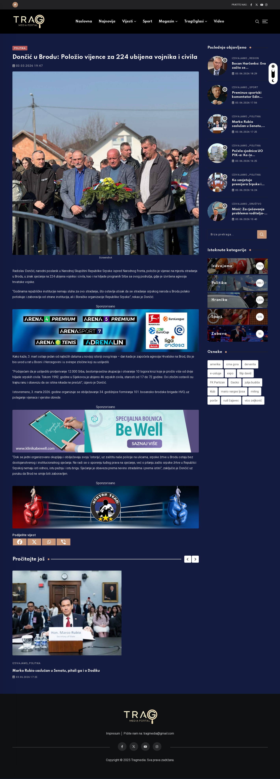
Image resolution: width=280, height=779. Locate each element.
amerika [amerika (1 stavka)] (215, 364)
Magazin (166, 21)
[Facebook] (20, 542)
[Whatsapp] (49, 542)
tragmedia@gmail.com (158, 734)
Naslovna (83, 21)
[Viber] (63, 542)
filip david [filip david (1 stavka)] (245, 373)
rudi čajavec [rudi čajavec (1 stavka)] (231, 400)
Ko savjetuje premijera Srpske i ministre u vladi (246, 184)
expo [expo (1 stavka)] (230, 373)
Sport (147, 21)
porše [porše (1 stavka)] (214, 400)
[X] (34, 542)
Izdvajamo (20, 663)
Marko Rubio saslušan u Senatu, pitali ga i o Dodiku (56, 671)
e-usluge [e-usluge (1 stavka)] (215, 373)
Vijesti (127, 21)
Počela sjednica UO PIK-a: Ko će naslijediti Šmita (247, 155)
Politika (35, 663)
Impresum (113, 734)
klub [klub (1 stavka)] (212, 391)
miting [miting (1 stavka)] (255, 391)
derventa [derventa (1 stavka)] (250, 364)
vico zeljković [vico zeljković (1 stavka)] (253, 400)
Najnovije (107, 21)
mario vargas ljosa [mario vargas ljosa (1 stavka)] (233, 391)
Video (219, 21)
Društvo (255, 204)
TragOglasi (194, 21)
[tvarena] (105, 330)
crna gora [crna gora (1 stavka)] (232, 364)
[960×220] (105, 431)
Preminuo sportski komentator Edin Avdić (246, 97)
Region (254, 58)
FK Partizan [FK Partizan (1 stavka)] (217, 382)
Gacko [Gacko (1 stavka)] (235, 382)
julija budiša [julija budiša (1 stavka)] (252, 382)
